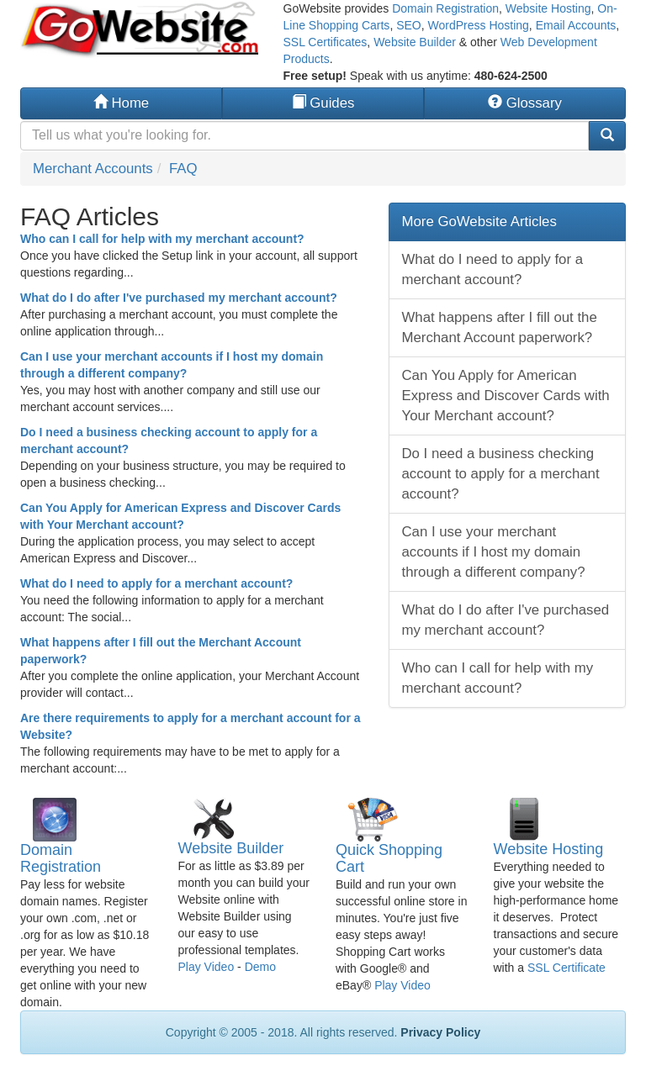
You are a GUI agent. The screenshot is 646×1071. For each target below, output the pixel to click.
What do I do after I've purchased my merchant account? (178, 297)
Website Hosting (548, 8)
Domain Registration (445, 8)
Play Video (206, 966)
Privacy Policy (440, 1032)
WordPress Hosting (478, 25)
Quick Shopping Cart (389, 858)
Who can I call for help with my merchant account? (162, 238)
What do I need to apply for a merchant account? (156, 583)
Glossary (525, 103)
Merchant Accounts (93, 169)
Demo (260, 966)
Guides (323, 103)
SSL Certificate (566, 967)
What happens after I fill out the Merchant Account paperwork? (499, 327)
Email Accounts (576, 25)
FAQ (183, 169)
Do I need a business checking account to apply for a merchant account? (501, 474)
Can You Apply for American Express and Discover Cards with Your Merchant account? (506, 395)
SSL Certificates (325, 42)
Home (121, 103)
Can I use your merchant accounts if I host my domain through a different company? (493, 552)
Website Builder (414, 42)
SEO (408, 25)
